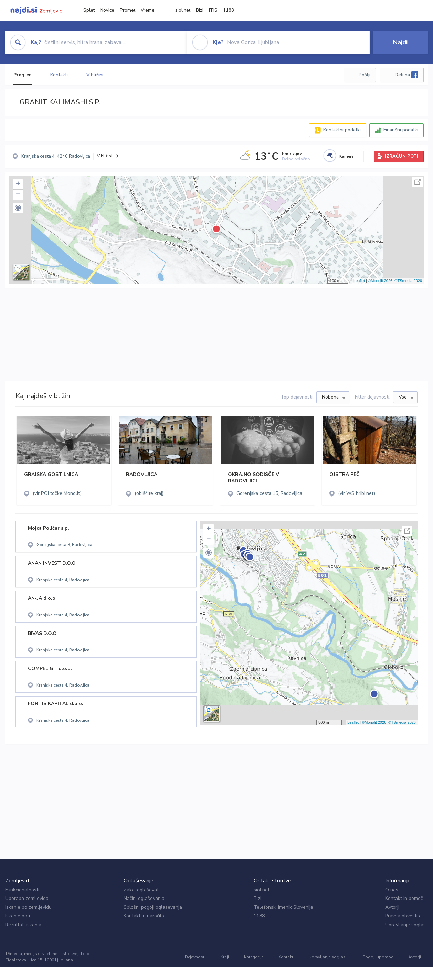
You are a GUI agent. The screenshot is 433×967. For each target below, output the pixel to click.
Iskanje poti (17, 916)
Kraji (225, 957)
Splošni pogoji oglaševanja (153, 907)
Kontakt (285, 957)
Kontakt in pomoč (404, 898)
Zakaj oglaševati (142, 889)
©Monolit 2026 (380, 281)
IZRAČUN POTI (401, 156)
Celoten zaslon (417, 182)
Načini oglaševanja (144, 898)
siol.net (182, 10)
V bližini (94, 75)
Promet (127, 10)
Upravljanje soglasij (406, 925)
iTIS (213, 10)
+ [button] (18, 184)
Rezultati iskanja (23, 925)
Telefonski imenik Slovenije (283, 907)
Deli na (406, 74)
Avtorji (392, 907)
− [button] (18, 195)
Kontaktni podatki (342, 130)
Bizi (199, 10)
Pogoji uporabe (378, 957)
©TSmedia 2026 (408, 281)
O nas (391, 889)
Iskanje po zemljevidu (28, 907)
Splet (89, 10)
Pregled (22, 75)
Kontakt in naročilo (144, 916)
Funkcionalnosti (22, 889)
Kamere (346, 156)
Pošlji (364, 75)
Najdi (400, 42)
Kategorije (253, 957)
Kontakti (58, 75)
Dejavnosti (195, 957)
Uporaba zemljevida (27, 898)
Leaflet (359, 281)
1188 (228, 10)
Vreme (148, 10)
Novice (107, 10)
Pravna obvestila (403, 916)
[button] (18, 208)
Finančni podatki (400, 130)
